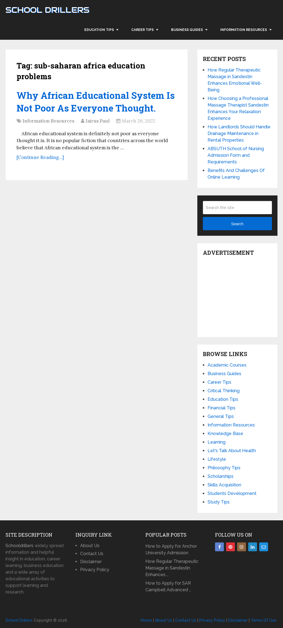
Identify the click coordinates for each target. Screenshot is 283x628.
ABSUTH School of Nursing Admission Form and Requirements (236, 155)
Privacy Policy (94, 569)
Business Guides (187, 30)
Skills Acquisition (224, 484)
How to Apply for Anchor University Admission (171, 549)
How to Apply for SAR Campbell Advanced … (168, 586)
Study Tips (219, 502)
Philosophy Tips (224, 467)
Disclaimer (91, 561)
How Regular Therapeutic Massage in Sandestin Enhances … (171, 568)
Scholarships (221, 476)
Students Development (232, 493)
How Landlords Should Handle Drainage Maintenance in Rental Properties (239, 133)
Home (146, 620)
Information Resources (243, 30)
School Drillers (47, 10)
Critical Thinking (224, 390)
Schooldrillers (19, 545)
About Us (89, 545)
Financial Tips (221, 407)
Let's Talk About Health (232, 450)
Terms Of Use (263, 620)
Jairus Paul (97, 122)
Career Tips (142, 30)
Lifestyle (217, 459)
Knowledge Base (225, 433)
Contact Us (91, 553)
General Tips (221, 416)
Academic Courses (227, 365)
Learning (217, 442)
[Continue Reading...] (40, 158)
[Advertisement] (243, 295)
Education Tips (99, 30)
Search (237, 224)
